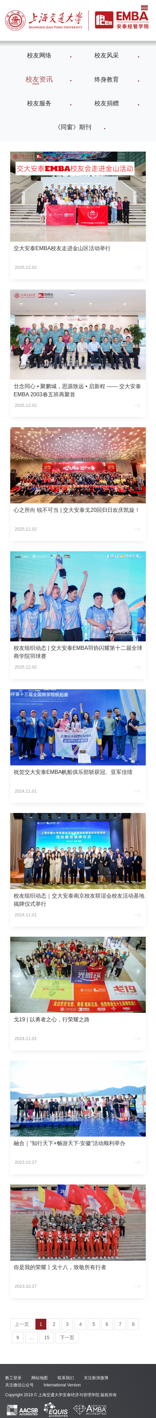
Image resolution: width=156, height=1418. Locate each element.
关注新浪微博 (96, 1378)
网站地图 (39, 1378)
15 (46, 1337)
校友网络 (39, 55)
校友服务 (39, 103)
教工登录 (13, 1378)
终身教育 (106, 79)
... (32, 1337)
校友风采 (106, 55)
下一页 (67, 1337)
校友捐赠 (106, 103)
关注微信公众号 (19, 1385)
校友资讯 (39, 79)
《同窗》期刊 (72, 127)
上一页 (22, 1324)
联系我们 (66, 1378)
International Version (62, 1385)
